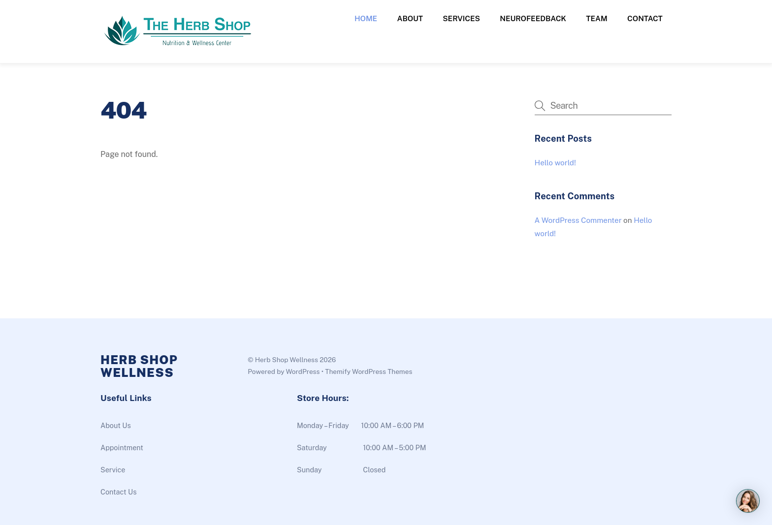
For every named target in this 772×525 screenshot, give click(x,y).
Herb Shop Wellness (286, 360)
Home (365, 18)
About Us (115, 425)
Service (112, 469)
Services (461, 18)
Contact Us (118, 492)
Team (596, 18)
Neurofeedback (533, 18)
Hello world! (555, 162)
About (410, 18)
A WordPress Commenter (578, 220)
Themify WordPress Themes (368, 371)
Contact (645, 18)
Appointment (121, 447)
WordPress (303, 371)
